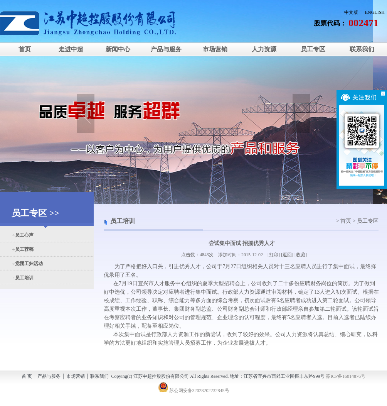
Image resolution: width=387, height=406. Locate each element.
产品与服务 (166, 49)
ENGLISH (375, 12)
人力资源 (264, 49)
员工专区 (313, 49)
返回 (287, 254)
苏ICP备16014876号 (345, 376)
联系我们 (362, 49)
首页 (25, 49)
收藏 (300, 254)
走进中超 (71, 49)
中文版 (351, 12)
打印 (273, 254)
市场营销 (215, 49)
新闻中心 (117, 49)
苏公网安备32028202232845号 (193, 390)
